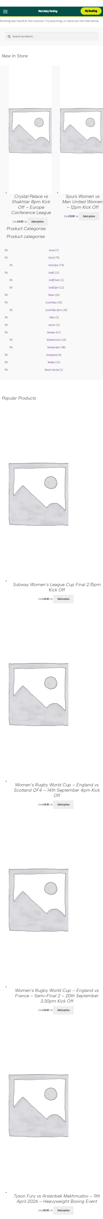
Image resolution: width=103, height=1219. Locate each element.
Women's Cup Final (52, 370)
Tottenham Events (54, 340)
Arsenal (52, 250)
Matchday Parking (47, 11)
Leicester (52, 325)
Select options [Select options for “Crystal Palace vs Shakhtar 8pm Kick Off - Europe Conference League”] (37, 221)
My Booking (91, 11)
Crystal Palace (51, 302)
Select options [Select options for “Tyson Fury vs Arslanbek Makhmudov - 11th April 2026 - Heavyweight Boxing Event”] (63, 1210)
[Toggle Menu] (4, 11)
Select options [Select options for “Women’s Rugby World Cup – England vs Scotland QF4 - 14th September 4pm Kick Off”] (63, 804)
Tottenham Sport (53, 347)
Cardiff (51, 273)
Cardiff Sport (53, 287)
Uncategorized (51, 355)
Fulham (52, 317)
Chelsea (51, 295)
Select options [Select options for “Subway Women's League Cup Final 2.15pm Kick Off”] (63, 599)
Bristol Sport (53, 265)
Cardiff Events (54, 280)
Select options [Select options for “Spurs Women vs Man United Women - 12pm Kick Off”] (89, 216)
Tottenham (51, 332)
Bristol (51, 257)
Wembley (51, 362)
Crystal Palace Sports (53, 310)
